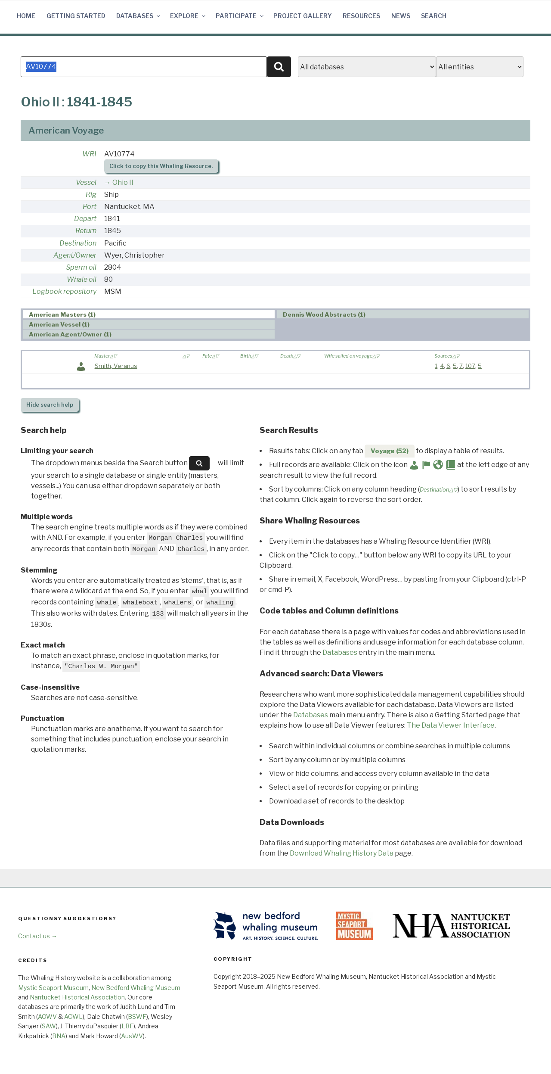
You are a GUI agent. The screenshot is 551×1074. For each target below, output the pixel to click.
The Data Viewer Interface (451, 725)
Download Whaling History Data (341, 853)
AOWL (73, 1016)
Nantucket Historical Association (77, 997)
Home (26, 15)
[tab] (149, 314)
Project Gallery (302, 15)
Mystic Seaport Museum (53, 987)
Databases (138, 15)
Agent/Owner (74, 255)
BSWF (137, 1016)
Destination (77, 243)
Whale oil (81, 279)
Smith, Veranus (116, 365)
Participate (240, 15)
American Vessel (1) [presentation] (59, 324)
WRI (89, 154)
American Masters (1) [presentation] (62, 314)
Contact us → (37, 936)
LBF (127, 1026)
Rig (91, 194)
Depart (85, 219)
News (400, 15)
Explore (188, 15)
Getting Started (75, 15)
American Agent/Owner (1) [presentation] (70, 334)
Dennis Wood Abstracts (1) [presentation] (324, 314)
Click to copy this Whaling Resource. (161, 166)
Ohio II (122, 182)
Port (89, 206)
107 (470, 365)
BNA (58, 1036)
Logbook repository (64, 291)
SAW (49, 1026)
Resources (361, 15)
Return (85, 231)
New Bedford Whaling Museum (135, 987)
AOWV (47, 1016)
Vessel (86, 182)
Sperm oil (81, 267)
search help (49, 405)
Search (433, 15)
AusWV (132, 1036)
